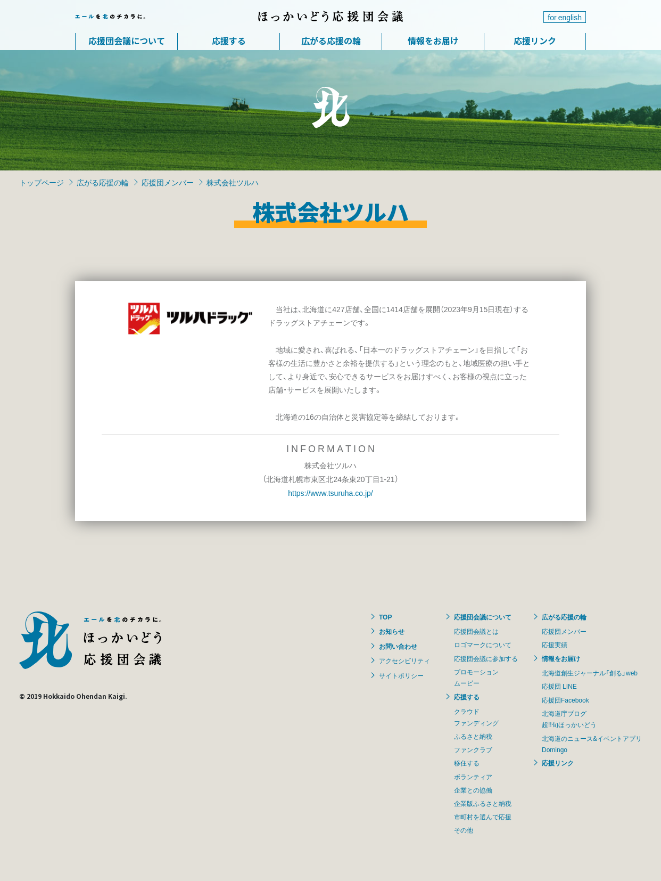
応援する (229, 40)
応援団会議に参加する (486, 658)
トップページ (41, 182)
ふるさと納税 (473, 736)
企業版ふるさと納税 (482, 803)
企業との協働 (473, 790)
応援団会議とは (476, 631)
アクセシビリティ (404, 660)
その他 (463, 830)
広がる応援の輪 (331, 40)
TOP (385, 617)
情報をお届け (433, 40)
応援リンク (535, 40)
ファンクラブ (473, 749)
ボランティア (473, 776)
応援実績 (554, 644)
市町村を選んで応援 (482, 816)
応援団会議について (126, 40)
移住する (467, 763)
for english (565, 17)
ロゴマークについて (482, 644)
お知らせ (391, 631)
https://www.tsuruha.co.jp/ (330, 492)
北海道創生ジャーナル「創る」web (590, 673)
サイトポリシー (401, 675)
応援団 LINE (559, 686)
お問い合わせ (398, 646)
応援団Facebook (565, 700)
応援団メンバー (168, 182)
